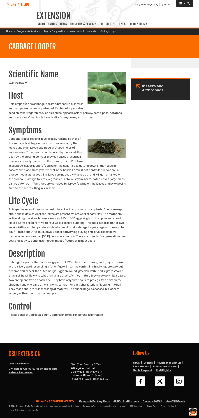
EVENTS (52, 24)
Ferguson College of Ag (146, 4)
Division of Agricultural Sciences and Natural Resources (33, 370)
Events (148, 362)
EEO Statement (136, 406)
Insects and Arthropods (83, 31)
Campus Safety (90, 406)
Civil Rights (163, 370)
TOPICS (121, 24)
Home (9, 31)
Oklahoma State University (54, 401)
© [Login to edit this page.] (9, 406)
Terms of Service (16, 410)
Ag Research (167, 4)
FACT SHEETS (107, 24)
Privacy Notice (167, 406)
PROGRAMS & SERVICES (83, 24)
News (63, 24)
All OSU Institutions (126, 401)
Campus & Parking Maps (94, 401)
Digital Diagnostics (54, 31)
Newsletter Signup (169, 362)
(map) (98, 375)
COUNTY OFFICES (138, 24)
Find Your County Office (86, 364)
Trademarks (33, 410)
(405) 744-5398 (81, 379)
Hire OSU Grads (175, 401)
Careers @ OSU (152, 401)
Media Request (142, 370)
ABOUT (41, 24)
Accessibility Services (69, 406)
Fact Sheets (141, 366)
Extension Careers (165, 366)
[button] (184, 3)
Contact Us (100, 379)
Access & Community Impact (113, 406)
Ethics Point (152, 406)
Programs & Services (28, 31)
